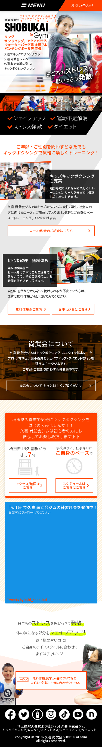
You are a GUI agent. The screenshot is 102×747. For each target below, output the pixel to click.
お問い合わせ (82, 5)
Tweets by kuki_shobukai (27, 600)
